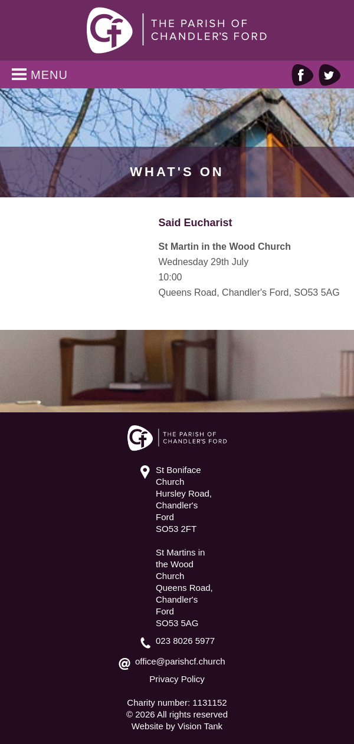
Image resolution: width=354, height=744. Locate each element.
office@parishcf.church (180, 661)
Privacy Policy (176, 679)
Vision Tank (200, 726)
